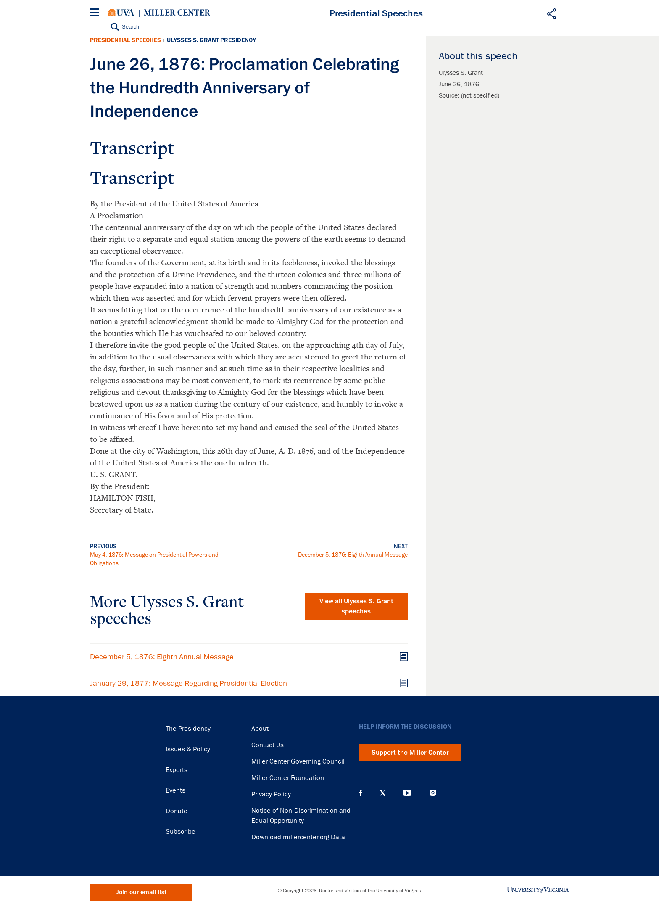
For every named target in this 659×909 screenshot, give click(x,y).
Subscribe (180, 831)
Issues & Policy (188, 749)
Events (175, 790)
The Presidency (188, 728)
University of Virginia (121, 12)
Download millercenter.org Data (298, 837)
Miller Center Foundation (287, 778)
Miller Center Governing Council (298, 761)
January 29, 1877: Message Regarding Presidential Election (188, 683)
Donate (176, 811)
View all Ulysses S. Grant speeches (356, 606)
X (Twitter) (383, 793)
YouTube (407, 793)
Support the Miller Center (410, 752)
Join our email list (141, 892)
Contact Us (267, 745)
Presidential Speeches (125, 40)
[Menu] (96, 13)
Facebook (360, 793)
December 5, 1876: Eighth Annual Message (353, 554)
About (260, 728)
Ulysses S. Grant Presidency (211, 40)
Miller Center (177, 12)
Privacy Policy (271, 794)
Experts (176, 770)
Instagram (433, 792)
